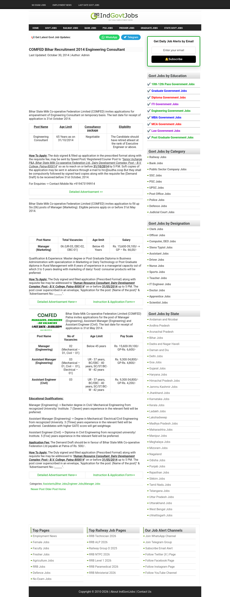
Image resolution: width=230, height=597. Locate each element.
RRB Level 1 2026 (100, 560)
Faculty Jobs (41, 548)
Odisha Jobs (157, 460)
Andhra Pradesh (159, 325)
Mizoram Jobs (158, 448)
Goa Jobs (155, 362)
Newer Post (38, 489)
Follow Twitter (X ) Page (160, 554)
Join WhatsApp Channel (160, 536)
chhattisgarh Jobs (160, 515)
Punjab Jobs (157, 466)
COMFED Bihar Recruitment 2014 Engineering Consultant (77, 49)
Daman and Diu (159, 350)
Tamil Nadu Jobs (160, 484)
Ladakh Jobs (157, 411)
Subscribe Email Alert (159, 548)
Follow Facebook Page (159, 560)
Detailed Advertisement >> (86, 192)
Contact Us (144, 591)
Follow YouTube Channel (161, 572)
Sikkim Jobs (157, 478)
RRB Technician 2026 (102, 536)
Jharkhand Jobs (159, 393)
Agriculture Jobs (43, 560)
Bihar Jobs (61, 483)
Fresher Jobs (126, 28)
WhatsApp (109, 37)
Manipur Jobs (158, 435)
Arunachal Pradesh (161, 331)
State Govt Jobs (173, 28)
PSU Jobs (108, 28)
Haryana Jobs (158, 374)
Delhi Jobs (156, 356)
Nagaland (155, 454)
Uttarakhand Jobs (160, 503)
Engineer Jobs (76, 483)
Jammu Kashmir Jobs (163, 387)
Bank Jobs (90, 28)
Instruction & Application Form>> (114, 302)
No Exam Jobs (39, 5)
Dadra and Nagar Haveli (164, 344)
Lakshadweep (158, 417)
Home (36, 28)
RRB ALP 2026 (98, 542)
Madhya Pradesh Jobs (163, 423)
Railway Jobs (70, 28)
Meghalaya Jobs (159, 442)
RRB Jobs (39, 566)
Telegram (131, 37)
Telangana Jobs (159, 491)
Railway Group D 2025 (103, 548)
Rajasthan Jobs (159, 472)
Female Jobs (41, 542)
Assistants (49, 483)
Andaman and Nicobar (163, 319)
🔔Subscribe (173, 59)
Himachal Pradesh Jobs (164, 380)
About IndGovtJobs (123, 591)
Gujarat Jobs (157, 368)
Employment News (62, 5)
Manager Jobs (92, 483)
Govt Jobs (51, 28)
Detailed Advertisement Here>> (57, 302)
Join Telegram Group (158, 542)
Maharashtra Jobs (160, 429)
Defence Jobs (41, 572)
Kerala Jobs (156, 405)
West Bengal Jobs (160, 509)
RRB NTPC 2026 (99, 554)
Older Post (51, 489)
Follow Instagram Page (160, 566)
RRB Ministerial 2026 (102, 572)
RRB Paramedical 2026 (103, 566)
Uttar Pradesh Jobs (161, 497)
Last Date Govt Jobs (88, 5)
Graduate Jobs (149, 28)
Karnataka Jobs (159, 399)
